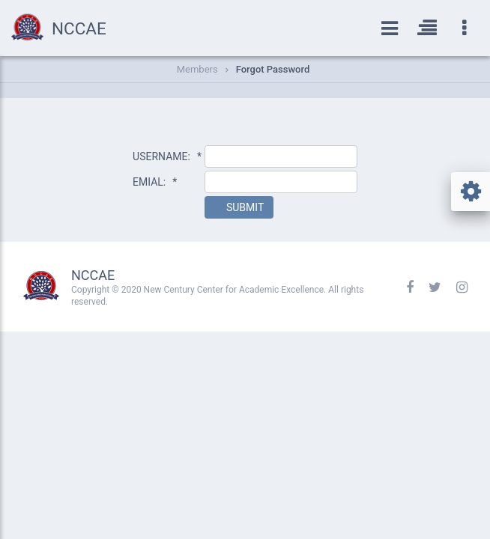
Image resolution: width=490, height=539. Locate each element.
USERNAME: (167, 156)
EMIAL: (155, 182)
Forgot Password (273, 69)
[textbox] (281, 156)
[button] (239, 207)
